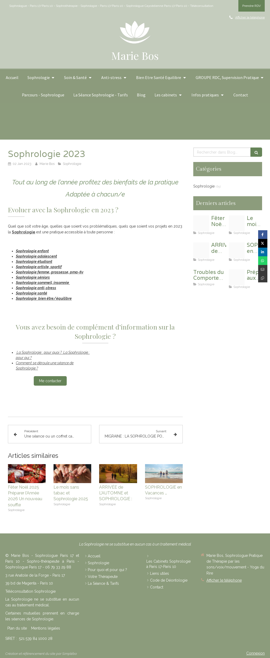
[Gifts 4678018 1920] (201, 223)
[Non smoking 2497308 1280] (237, 223)
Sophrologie (23, 232)
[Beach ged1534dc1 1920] (237, 250)
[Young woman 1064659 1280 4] (237, 277)
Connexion (255, 653)
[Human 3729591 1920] (201, 250)
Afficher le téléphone (250, 17)
